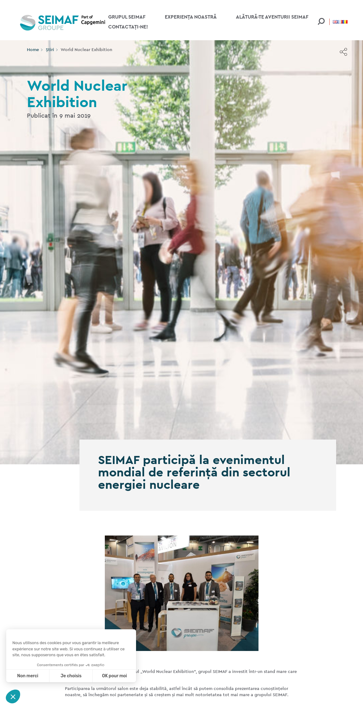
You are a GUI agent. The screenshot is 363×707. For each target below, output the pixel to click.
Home (33, 49)
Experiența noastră (191, 17)
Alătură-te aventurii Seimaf (272, 17)
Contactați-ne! (128, 27)
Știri (50, 49)
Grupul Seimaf (127, 17)
